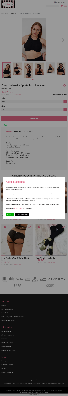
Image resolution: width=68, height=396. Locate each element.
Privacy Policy (18, 208)
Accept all (10, 214)
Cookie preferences (22, 214)
